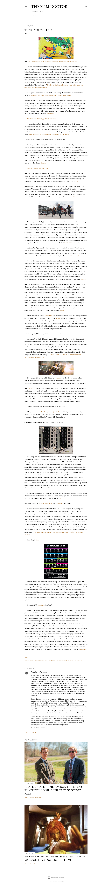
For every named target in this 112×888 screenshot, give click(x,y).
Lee (29, 600)
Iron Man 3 (31, 388)
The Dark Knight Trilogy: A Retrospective (41, 119)
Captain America (70, 243)
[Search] (86, 6)
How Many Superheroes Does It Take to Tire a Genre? (49, 134)
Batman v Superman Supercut (37, 168)
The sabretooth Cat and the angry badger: (52, 61)
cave (76, 181)
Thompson (50, 113)
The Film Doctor (49, 6)
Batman (41, 503)
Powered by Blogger (56, 877)
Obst (49, 488)
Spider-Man (55, 661)
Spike (26, 600)
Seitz (62, 310)
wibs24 (62, 882)
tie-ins (58, 318)
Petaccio (83, 649)
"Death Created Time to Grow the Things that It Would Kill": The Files (53, 790)
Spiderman (59, 503)
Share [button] (26, 657)
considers (41, 605)
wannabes (57, 378)
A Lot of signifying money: (51, 95)
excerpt (30, 139)
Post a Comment (30, 732)
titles (63, 406)
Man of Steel (49, 316)
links (37, 540)
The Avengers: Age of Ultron (51, 412)
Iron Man (48, 661)
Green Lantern (41, 87)
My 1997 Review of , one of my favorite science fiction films (54, 858)
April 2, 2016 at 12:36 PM (38, 728)
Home (34, 15)
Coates (43, 163)
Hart (60, 498)
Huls (75, 197)
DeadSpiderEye (37, 672)
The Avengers (78, 661)
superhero (62, 661)
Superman (48, 503)
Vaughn (83, 279)
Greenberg (74, 256)
